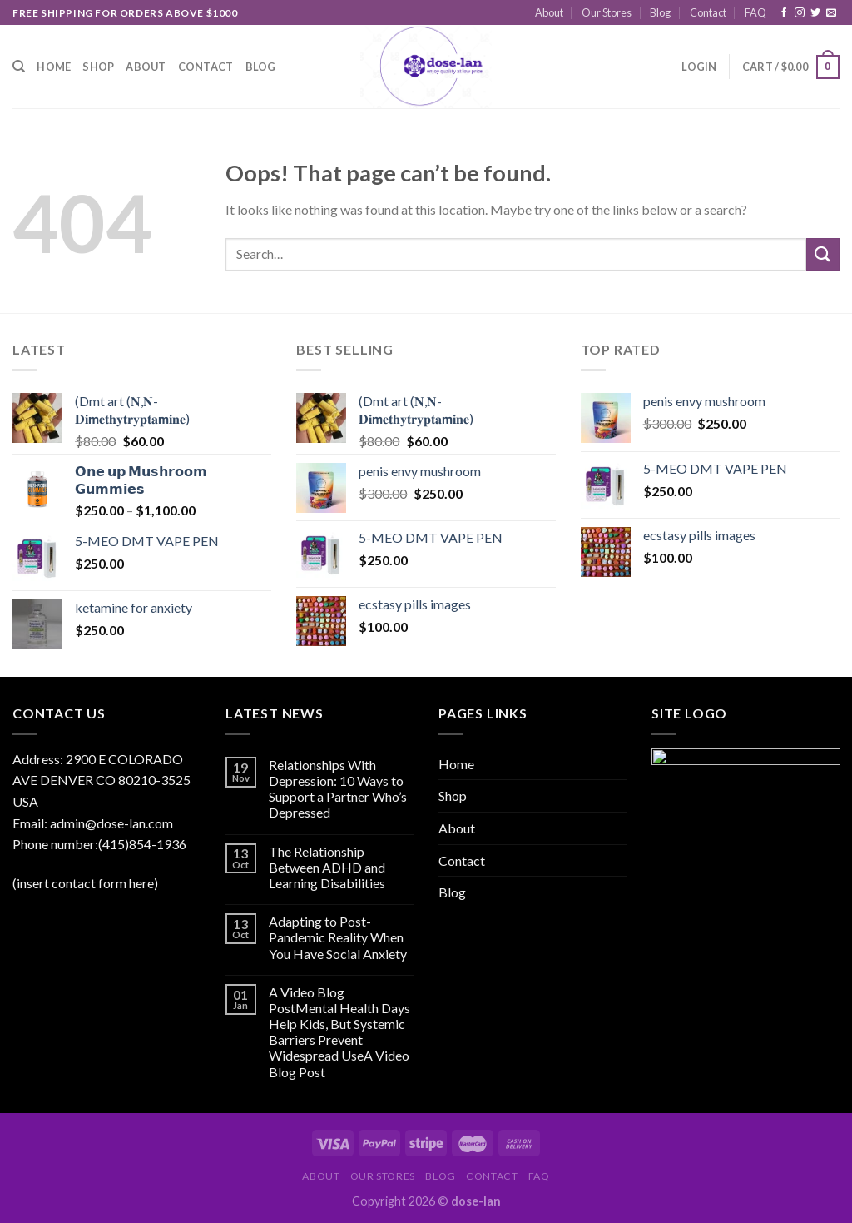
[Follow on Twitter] (815, 13)
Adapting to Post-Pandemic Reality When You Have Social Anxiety (338, 937)
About (549, 12)
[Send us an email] (831, 13)
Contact (708, 12)
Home (54, 66)
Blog (660, 12)
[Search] (18, 66)
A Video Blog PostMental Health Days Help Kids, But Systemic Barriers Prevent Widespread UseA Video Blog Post (339, 1032)
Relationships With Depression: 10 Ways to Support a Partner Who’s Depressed (338, 789)
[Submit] (823, 254)
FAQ (755, 12)
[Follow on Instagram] (800, 13)
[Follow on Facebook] (784, 13)
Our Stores (607, 12)
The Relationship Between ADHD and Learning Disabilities (327, 867)
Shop (98, 66)
